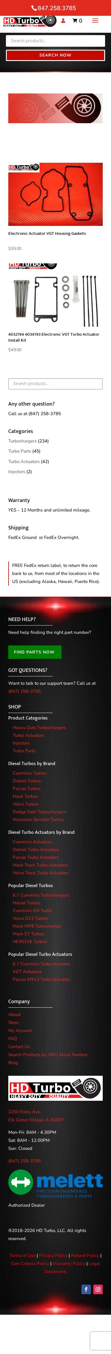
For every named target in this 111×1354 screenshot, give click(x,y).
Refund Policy (85, 1255)
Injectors (16, 472)
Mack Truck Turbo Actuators (40, 865)
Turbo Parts (19, 451)
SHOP (14, 707)
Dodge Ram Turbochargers (39, 812)
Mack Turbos (25, 796)
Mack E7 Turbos (28, 934)
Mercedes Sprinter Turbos (38, 820)
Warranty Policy (69, 1264)
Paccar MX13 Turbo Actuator (41, 979)
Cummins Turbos (29, 773)
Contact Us (19, 1047)
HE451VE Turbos (30, 942)
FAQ (12, 1039)
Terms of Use (22, 1255)
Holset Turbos (26, 903)
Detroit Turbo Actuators (36, 850)
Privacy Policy (53, 1255)
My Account (20, 1031)
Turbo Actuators (24, 462)
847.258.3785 (57, 8)
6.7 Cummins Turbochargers (41, 895)
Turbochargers (22, 441)
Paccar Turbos (27, 789)
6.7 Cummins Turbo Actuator (41, 964)
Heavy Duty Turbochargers (39, 728)
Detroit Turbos (27, 781)
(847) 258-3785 (44, 414)
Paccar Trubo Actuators (36, 857)
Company (19, 1001)
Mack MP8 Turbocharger (37, 926)
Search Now (55, 55)
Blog (13, 1063)
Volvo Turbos (25, 804)
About (14, 1014)
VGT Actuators (27, 972)
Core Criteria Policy (30, 1264)
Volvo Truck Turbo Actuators (40, 873)
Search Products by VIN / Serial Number (48, 1055)
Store (13, 1022)
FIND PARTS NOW (34, 652)
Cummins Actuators (32, 842)
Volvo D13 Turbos (30, 918)
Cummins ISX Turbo (32, 911)
